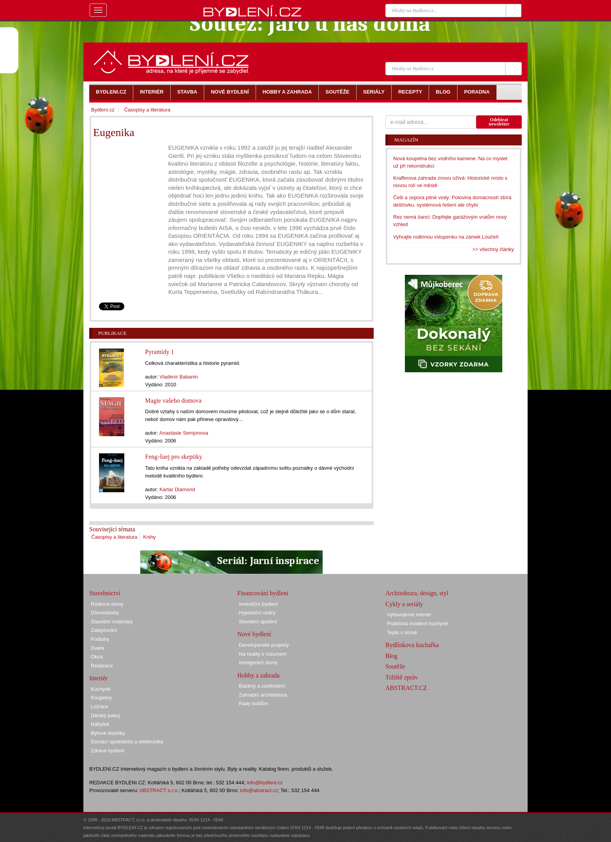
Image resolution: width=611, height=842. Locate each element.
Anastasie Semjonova (183, 433)
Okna (97, 657)
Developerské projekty (264, 645)
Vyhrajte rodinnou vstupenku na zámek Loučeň (446, 237)
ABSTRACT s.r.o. (159, 790)
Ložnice (99, 706)
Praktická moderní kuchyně (417, 623)
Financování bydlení (262, 593)
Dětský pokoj (105, 715)
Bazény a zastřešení (262, 686)
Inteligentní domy (258, 662)
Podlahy (100, 639)
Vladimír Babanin (178, 377)
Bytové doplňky (108, 733)
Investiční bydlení (258, 604)
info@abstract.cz (259, 790)
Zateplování (104, 630)
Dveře (97, 648)
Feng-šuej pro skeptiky (173, 456)
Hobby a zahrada (258, 675)
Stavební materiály (112, 621)
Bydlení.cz (103, 110)
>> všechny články (493, 249)
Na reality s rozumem (263, 654)
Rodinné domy (107, 604)
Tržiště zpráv (401, 677)
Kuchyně (101, 689)
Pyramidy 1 (159, 351)
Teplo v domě (402, 632)
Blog (391, 656)
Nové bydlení (254, 634)
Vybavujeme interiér (409, 614)
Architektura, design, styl (417, 593)
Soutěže (395, 666)
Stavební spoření (258, 621)
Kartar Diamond (177, 489)
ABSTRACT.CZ (406, 688)
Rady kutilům (253, 703)
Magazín (406, 140)
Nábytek (100, 724)
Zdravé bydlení (107, 751)
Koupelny (101, 697)
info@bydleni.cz (265, 782)
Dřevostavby (105, 613)
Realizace (102, 666)
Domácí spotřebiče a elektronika (127, 742)
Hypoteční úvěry (257, 613)
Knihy (149, 537)
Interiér (98, 678)
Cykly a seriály (404, 604)
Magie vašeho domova (173, 400)
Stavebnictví (104, 593)
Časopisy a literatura (114, 537)
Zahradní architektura (263, 695)
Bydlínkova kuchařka (412, 645)
